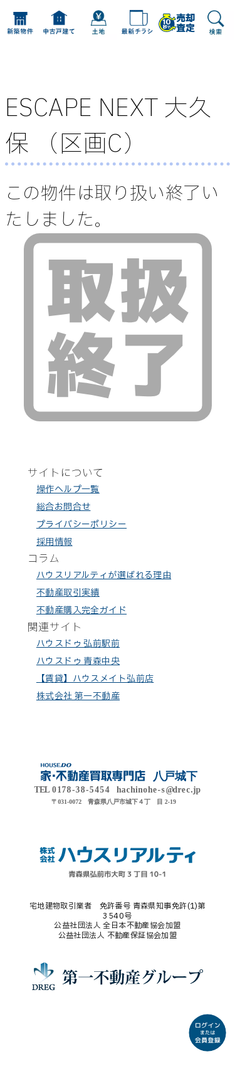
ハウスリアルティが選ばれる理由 (103, 575)
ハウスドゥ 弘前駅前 (78, 643)
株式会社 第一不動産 (78, 696)
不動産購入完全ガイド (81, 610)
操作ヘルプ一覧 (68, 489)
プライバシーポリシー (81, 524)
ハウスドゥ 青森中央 (78, 661)
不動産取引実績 (68, 592)
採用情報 (54, 542)
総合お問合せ (63, 507)
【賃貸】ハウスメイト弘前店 (95, 678)
